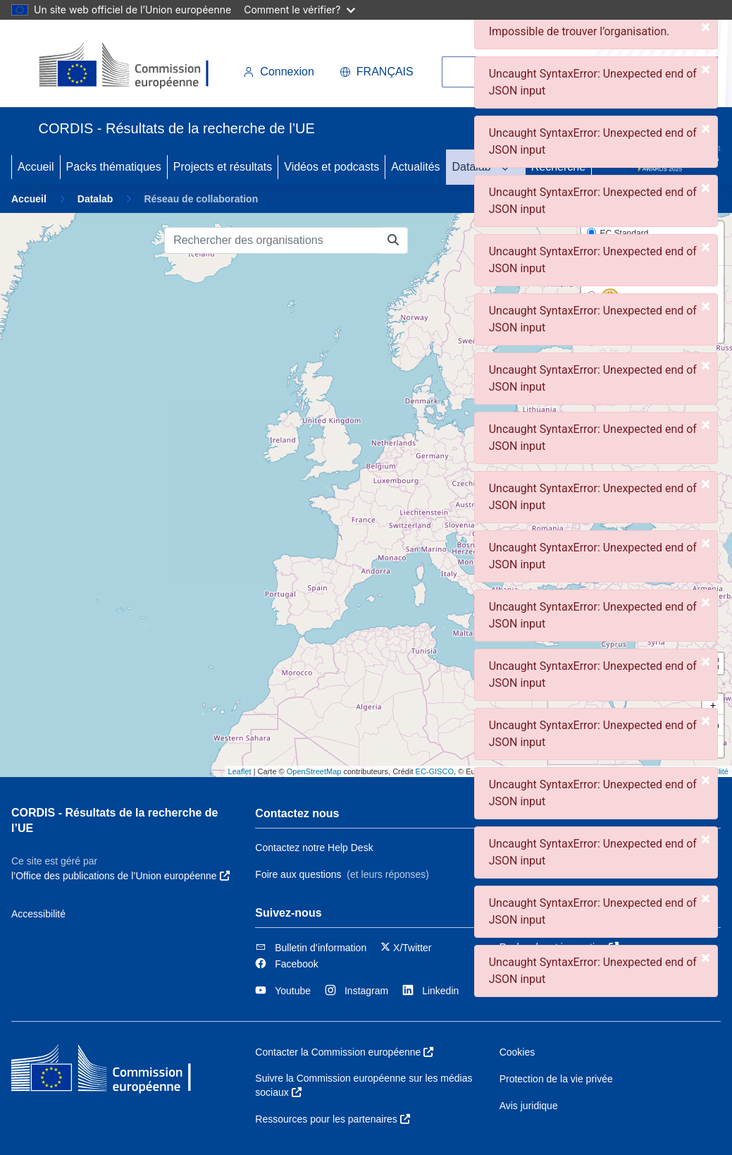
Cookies (517, 1052)
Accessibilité (38, 913)
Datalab (471, 167)
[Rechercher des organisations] (272, 240)
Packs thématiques (113, 167)
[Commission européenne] (135, 66)
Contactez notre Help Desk (314, 847)
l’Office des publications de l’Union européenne (120, 875)
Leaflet (240, 771)
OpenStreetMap (314, 771)
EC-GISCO (435, 771)
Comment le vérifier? (299, 10)
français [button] (377, 72)
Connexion (278, 72)
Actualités (415, 167)
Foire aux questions (298, 874)
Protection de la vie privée (556, 1078)
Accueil (36, 167)
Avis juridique (529, 1105)
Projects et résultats (223, 167)
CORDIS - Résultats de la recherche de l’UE (114, 820)
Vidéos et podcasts (331, 167)
